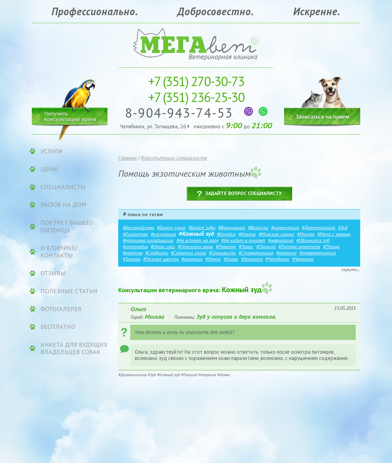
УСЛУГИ (51, 151)
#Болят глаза (171, 227)
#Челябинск (277, 259)
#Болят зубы (201, 227)
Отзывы (53, 273)
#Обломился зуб (312, 240)
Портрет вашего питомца (66, 226)
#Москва (306, 234)
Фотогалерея (60, 309)
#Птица (331, 246)
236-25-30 (196, 97)
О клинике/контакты (58, 251)
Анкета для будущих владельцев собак (74, 348)
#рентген (132, 253)
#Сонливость (222, 253)
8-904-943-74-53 (181, 112)
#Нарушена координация (148, 240)
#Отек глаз (163, 246)
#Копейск (226, 234)
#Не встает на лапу (197, 240)
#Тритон (131, 259)
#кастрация (163, 234)
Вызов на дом (63, 205)
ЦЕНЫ (49, 169)
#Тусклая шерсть (161, 259)
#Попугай (266, 246)
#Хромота (252, 259)
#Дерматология (318, 227)
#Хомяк (213, 259)
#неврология (280, 240)
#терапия (286, 253)
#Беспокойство (138, 227)
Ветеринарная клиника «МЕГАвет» (196, 43)
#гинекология (285, 227)
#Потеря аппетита (299, 246)
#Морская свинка (276, 234)
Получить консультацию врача (70, 115)
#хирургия (192, 259)
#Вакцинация (231, 227)
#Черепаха (303, 259)
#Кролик (247, 234)
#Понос (246, 246)
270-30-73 (196, 81)
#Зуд (342, 227)
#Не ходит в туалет (243, 240)
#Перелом (226, 246)
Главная (127, 157)
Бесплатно (57, 327)
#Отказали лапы (195, 246)
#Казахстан (135, 234)
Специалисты (63, 187)
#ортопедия (135, 246)
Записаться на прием (322, 96)
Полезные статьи (68, 291)
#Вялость (258, 227)
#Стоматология (256, 253)
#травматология (317, 253)
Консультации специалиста (174, 157)
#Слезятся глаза (188, 253)
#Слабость (156, 253)
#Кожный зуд (196, 234)
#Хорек (231, 259)
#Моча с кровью (334, 234)
